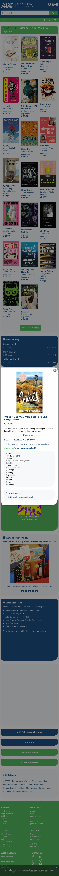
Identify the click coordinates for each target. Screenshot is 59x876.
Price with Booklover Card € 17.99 (19, 439)
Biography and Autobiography (22, 496)
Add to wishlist (29, 435)
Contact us (9, 448)
